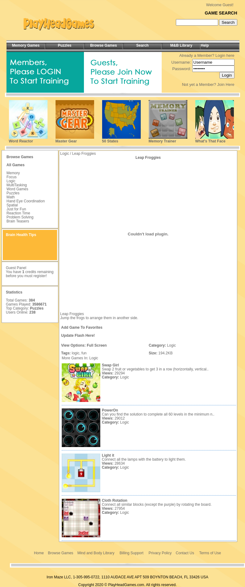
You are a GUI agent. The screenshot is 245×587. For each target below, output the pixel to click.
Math (10, 197)
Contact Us (185, 553)
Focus (11, 177)
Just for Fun (16, 209)
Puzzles (12, 193)
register (39, 276)
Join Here (226, 84)
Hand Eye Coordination (25, 201)
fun (84, 353)
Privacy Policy (160, 553)
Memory (13, 173)
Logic (10, 181)
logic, (76, 353)
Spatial (12, 205)
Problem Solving (19, 217)
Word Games (17, 189)
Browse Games (60, 553)
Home (39, 553)
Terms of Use (210, 553)
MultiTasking (16, 185)
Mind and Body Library (95, 553)
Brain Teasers (17, 221)
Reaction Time (18, 213)
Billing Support (131, 553)
